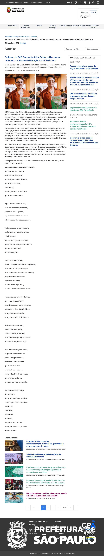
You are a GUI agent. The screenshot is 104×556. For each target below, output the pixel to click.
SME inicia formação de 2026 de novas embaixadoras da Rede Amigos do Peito (83, 96)
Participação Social (66, 25)
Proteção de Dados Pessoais (92, 26)
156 (56, 526)
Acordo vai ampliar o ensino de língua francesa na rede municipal (84, 67)
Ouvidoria (26, 2)
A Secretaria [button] (13, 25)
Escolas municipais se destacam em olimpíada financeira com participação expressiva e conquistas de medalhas (46, 469)
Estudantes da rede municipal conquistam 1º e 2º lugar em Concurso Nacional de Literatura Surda (83, 125)
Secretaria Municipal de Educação (17, 37)
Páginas (88, 16)
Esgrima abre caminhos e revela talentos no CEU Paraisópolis (83, 109)
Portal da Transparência (37, 2)
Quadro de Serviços (79, 25)
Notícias (84, 17)
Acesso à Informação (52, 26)
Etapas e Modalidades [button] (26, 26)
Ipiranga (23, 43)
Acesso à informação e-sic (14, 2)
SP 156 (48, 2)
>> (71, 508)
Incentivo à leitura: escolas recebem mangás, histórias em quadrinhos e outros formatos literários (84, 141)
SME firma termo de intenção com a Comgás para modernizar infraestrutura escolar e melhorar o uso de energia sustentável (84, 81)
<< (33, 508)
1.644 (64, 508)
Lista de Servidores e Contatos (64, 529)
